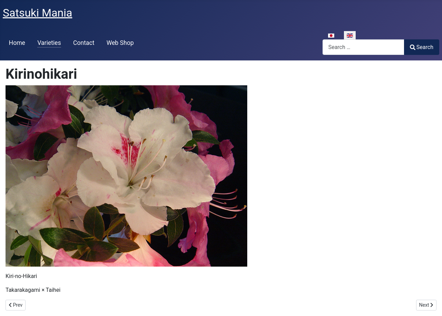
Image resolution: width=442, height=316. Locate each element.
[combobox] (363, 47)
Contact (84, 42)
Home (17, 42)
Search (421, 47)
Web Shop (120, 42)
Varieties (49, 42)
